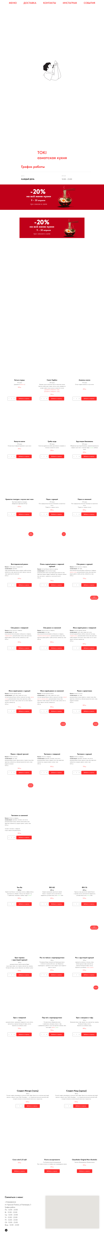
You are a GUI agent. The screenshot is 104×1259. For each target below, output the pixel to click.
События (89, 2)
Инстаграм (70, 2)
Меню (13, 2)
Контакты (49, 2)
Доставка (30, 2)
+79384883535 (10, 1249)
